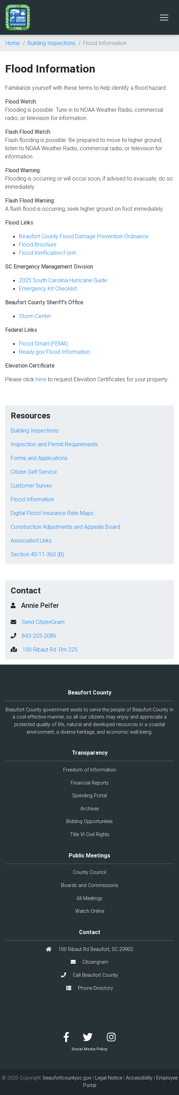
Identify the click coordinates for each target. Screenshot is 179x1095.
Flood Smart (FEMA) (43, 343)
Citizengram (89, 962)
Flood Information (32, 499)
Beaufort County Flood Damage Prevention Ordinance (84, 236)
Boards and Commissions (89, 885)
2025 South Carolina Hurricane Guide (64, 280)
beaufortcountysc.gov (67, 1078)
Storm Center (35, 316)
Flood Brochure (38, 244)
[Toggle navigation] (164, 17)
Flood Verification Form (47, 252)
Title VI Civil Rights (89, 834)
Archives (89, 809)
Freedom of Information (89, 770)
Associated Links (31, 540)
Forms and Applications (39, 458)
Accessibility (139, 1078)
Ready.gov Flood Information (54, 351)
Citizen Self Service (34, 471)
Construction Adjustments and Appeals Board (65, 526)
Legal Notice (108, 1078)
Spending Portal (89, 795)
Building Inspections (52, 43)
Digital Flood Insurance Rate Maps (52, 513)
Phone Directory (89, 988)
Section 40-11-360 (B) (37, 554)
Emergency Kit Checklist (48, 288)
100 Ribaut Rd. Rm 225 (50, 649)
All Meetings (89, 898)
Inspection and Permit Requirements (54, 444)
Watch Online (89, 911)
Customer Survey (31, 485)
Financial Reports (90, 783)
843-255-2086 (39, 635)
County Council (89, 872)
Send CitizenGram (43, 621)
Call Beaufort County (89, 975)
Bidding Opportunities (89, 821)
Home (13, 43)
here (41, 379)
